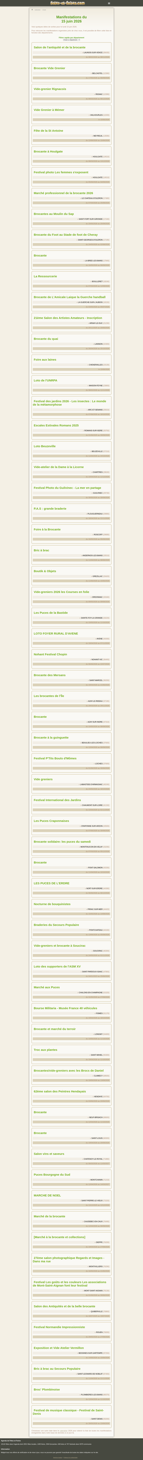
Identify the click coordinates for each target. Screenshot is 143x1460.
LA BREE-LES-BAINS (94, 261)
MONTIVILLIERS (96, 1266)
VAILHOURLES (96, 115)
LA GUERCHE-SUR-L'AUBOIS (90, 302)
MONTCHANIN (96, 1180)
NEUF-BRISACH (96, 1117)
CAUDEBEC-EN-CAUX (93, 1222)
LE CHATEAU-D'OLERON (92, 198)
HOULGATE (98, 157)
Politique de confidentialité (70, 1457)
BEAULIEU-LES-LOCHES (92, 743)
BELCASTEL (97, 73)
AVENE (100, 639)
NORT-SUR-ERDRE (94, 888)
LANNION (99, 344)
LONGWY (99, 1034)
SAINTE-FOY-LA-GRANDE (92, 618)
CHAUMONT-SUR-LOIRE (92, 805)
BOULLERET (97, 281)
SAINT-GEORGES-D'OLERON (90, 240)
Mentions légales (57, 1457)
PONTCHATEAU (96, 930)
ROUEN (99, 1332)
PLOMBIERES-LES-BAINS (92, 1395)
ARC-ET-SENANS (95, 410)
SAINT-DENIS (97, 1419)
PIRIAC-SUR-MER (95, 909)
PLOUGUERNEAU (95, 514)
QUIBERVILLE (97, 1311)
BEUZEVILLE (97, 451)
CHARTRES (98, 472)
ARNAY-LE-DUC (96, 323)
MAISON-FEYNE (96, 386)
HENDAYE (98, 1097)
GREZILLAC (98, 576)
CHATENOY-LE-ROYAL (93, 1159)
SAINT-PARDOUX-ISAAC (92, 972)
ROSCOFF (98, 535)
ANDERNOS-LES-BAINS (93, 556)
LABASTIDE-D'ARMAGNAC (91, 784)
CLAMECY (98, 1076)
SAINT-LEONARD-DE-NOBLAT (90, 1374)
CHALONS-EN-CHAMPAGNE (91, 993)
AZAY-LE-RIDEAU (95, 701)
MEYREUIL (98, 136)
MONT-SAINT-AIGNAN (93, 1291)
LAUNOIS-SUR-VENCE (93, 53)
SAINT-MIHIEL (97, 1055)
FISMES (99, 1013)
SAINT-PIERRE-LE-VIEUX (92, 1201)
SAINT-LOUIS (97, 1138)
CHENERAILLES (96, 365)
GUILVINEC (98, 493)
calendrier (64, 1431)
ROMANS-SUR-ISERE (93, 431)
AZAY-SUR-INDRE (95, 722)
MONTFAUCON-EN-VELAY (92, 847)
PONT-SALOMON (95, 868)
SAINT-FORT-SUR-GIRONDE (91, 219)
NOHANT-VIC (97, 660)
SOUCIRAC (98, 951)
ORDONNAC (97, 597)
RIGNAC (99, 94)
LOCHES (99, 764)
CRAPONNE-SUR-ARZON (92, 826)
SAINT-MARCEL (96, 680)
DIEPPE (99, 1242)
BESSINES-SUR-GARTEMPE (91, 1353)
